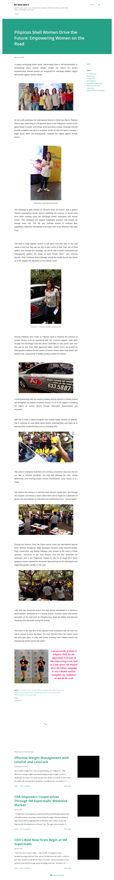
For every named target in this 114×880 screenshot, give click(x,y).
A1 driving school (91, 74)
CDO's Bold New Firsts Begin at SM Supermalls (40, 842)
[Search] (92, 5)
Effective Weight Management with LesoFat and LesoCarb (41, 760)
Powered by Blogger (57, 875)
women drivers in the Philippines (96, 90)
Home (17, 14)
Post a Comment (25, 786)
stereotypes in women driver (94, 83)
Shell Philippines (91, 81)
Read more (67, 786)
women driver (90, 88)
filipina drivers (91, 76)
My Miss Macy (21, 4)
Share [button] (89, 64)
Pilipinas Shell (90, 78)
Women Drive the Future (93, 85)
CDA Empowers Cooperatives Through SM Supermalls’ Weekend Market (40, 801)
